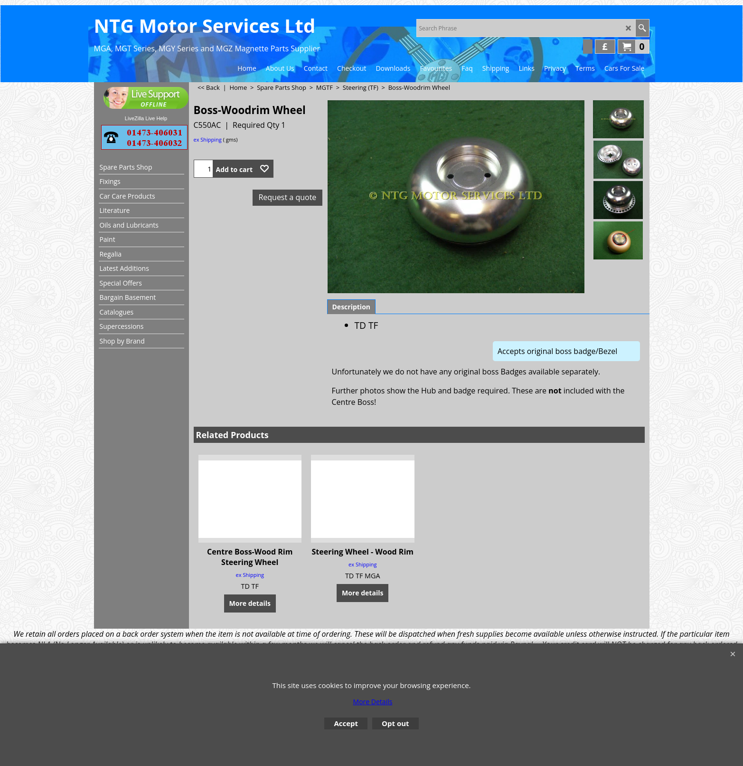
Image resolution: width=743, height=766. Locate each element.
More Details (373, 701)
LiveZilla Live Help (146, 118)
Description (351, 306)
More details (250, 603)
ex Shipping (208, 139)
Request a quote (287, 197)
